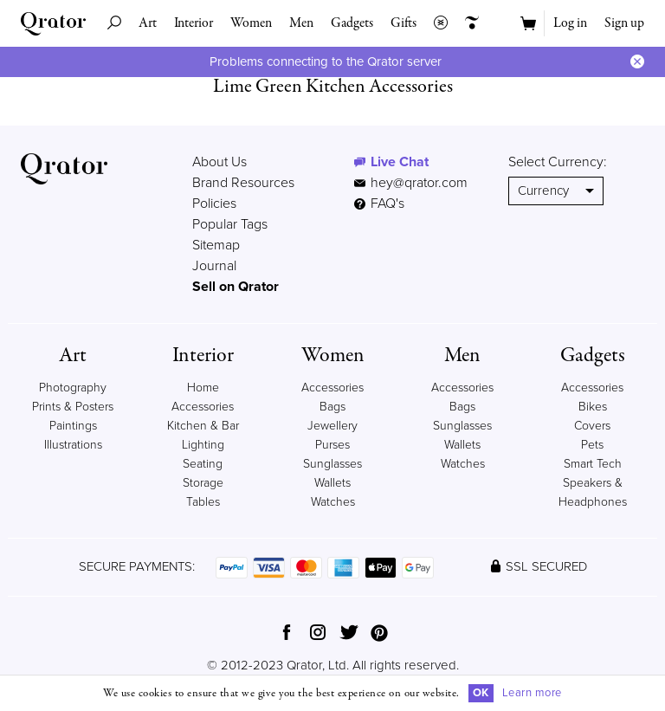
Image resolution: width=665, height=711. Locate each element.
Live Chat (400, 162)
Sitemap (216, 245)
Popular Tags (230, 224)
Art (148, 23)
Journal (214, 266)
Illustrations (73, 444)
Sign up (624, 23)
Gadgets (352, 23)
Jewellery (332, 425)
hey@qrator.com (419, 182)
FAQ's (379, 203)
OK (481, 693)
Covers (592, 425)
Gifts (403, 23)
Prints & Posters (72, 406)
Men (301, 23)
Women (251, 23)
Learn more (532, 693)
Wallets (332, 482)
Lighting (203, 444)
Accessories (332, 387)
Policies (214, 203)
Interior (193, 23)
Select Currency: (557, 162)
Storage (203, 482)
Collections (436, 23)
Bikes (592, 406)
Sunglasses (332, 463)
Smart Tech (593, 463)
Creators (467, 23)
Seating (203, 463)
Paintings (73, 425)
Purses (332, 444)
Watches (333, 501)
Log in (570, 23)
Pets (592, 444)
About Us (219, 162)
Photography (73, 387)
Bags (332, 406)
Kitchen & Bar (203, 425)
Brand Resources (243, 182)
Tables (203, 501)
